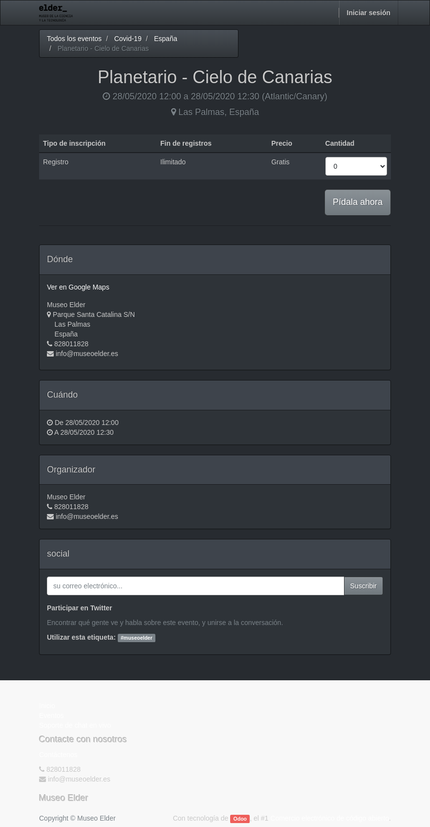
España (165, 39)
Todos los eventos (74, 39)
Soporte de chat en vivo (75, 725)
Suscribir (363, 586)
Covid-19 (128, 39)
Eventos (51, 715)
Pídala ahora (358, 202)
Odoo (240, 819)
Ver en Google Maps (78, 287)
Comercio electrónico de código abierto (329, 818)
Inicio (47, 706)
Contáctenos (58, 755)
